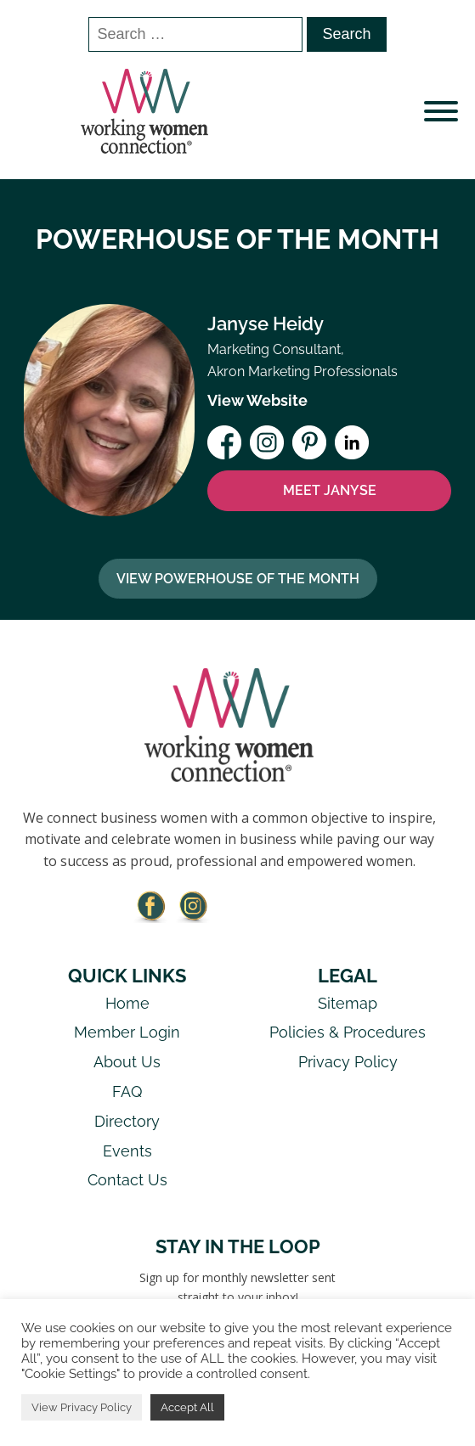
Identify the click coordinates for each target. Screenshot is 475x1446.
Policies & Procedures (347, 1032)
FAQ (127, 1091)
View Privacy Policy (81, 1407)
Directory (127, 1121)
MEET (329, 491)
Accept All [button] (187, 1407)
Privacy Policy (348, 1062)
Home (127, 1003)
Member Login (127, 1032)
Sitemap (347, 1003)
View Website (257, 400)
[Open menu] (441, 111)
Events (127, 1151)
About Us (127, 1062)
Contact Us (127, 1180)
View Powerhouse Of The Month (237, 579)
